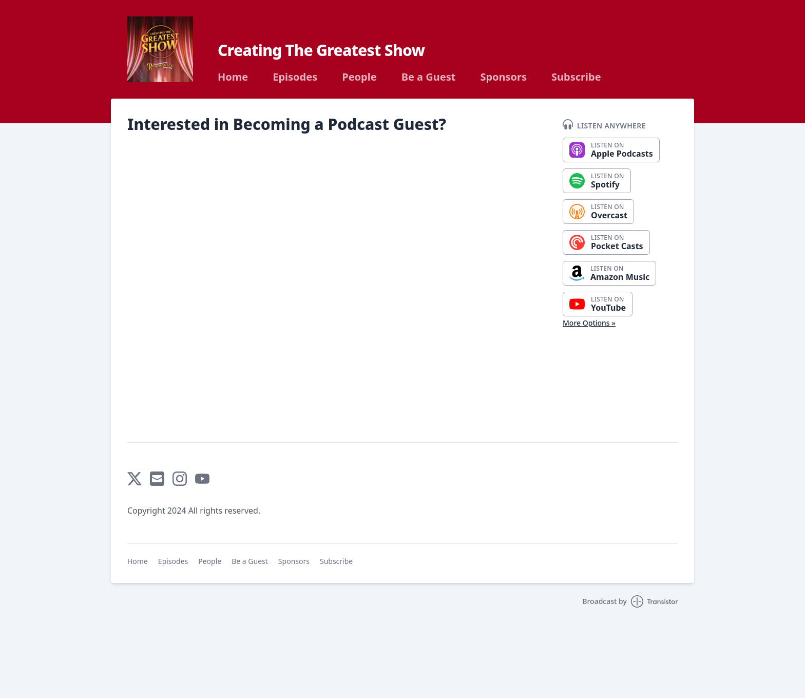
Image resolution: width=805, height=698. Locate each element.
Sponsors (503, 77)
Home (233, 77)
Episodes (295, 77)
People (359, 77)
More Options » (589, 323)
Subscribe (576, 77)
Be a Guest (428, 77)
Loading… (307, 283)
